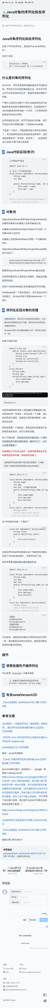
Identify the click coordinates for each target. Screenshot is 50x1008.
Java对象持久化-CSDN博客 (15, 747)
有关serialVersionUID (21, 695)
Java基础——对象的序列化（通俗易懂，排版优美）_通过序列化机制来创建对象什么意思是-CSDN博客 (24, 727)
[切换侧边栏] (45, 1001)
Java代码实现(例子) (20, 152)
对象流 (11, 212)
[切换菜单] (45, 995)
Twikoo (41, 948)
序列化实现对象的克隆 (22, 310)
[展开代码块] (25, 202)
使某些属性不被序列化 (22, 666)
